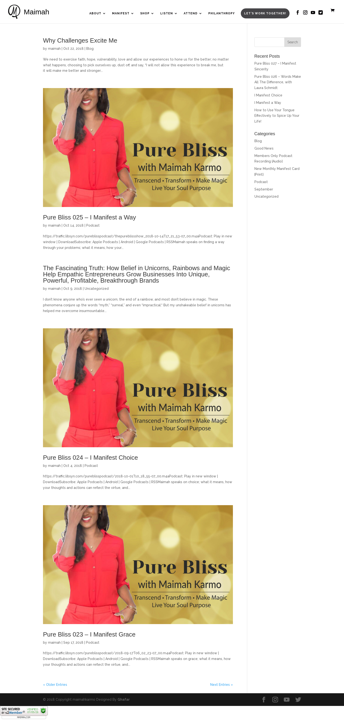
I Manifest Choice (268, 95)
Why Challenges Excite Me (80, 40)
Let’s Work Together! (265, 13)
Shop (145, 13)
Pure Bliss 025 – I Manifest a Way (89, 217)
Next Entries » (221, 685)
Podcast (93, 225)
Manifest (120, 13)
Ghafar (124, 699)
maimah (54, 48)
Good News (264, 148)
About (95, 13)
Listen (166, 13)
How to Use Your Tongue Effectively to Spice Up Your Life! (276, 115)
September (263, 189)
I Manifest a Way (267, 103)
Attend (191, 13)
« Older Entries (55, 685)
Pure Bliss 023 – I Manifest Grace (89, 634)
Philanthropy (221, 13)
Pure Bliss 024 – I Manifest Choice (90, 457)
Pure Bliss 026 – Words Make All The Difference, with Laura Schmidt (277, 82)
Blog (90, 48)
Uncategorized (97, 289)
